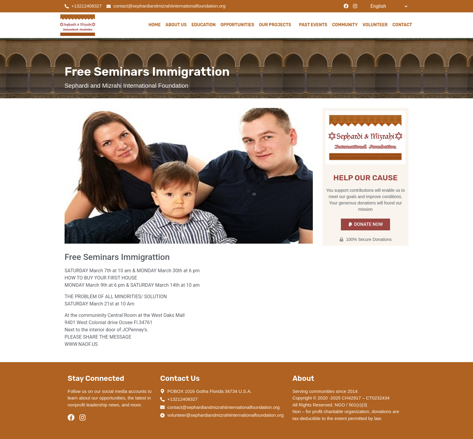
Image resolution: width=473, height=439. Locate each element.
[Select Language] (388, 6)
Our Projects (276, 25)
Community (345, 24)
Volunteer (375, 24)
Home (154, 24)
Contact (402, 24)
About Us (176, 24)
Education (204, 24)
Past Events (313, 24)
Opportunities (237, 24)
